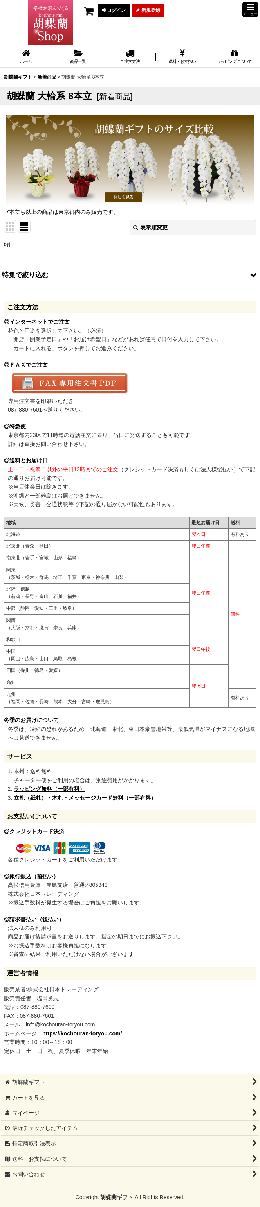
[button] (250, 9)
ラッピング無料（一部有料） (49, 789)
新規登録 (148, 10)
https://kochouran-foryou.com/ (82, 1033)
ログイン (114, 10)
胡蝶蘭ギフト (116, 1197)
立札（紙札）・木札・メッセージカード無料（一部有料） (85, 798)
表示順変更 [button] (150, 227)
